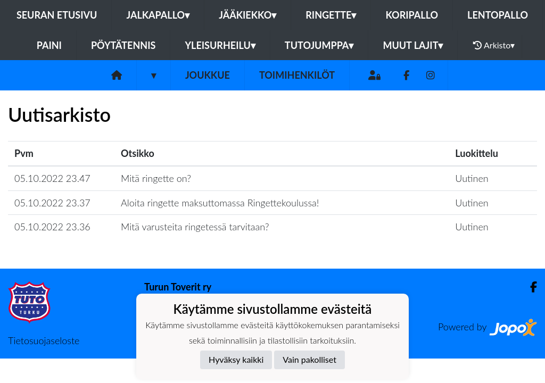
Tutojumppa (319, 45)
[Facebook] (406, 75)
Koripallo (411, 15)
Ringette (330, 15)
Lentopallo (497, 15)
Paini (49, 45)
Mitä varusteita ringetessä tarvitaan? (195, 226)
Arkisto (494, 45)
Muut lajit (413, 45)
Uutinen (471, 178)
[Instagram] (430, 75)
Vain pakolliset (309, 359)
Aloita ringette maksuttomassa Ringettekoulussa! (220, 203)
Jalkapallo (157, 15)
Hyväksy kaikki (236, 359)
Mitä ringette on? (156, 178)
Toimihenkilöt (297, 75)
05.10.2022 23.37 (52, 203)
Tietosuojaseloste (43, 340)
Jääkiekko (247, 15)
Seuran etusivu (56, 15)
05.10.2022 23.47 (52, 178)
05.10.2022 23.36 (52, 226)
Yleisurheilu (220, 45)
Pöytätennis (123, 45)
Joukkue (207, 75)
